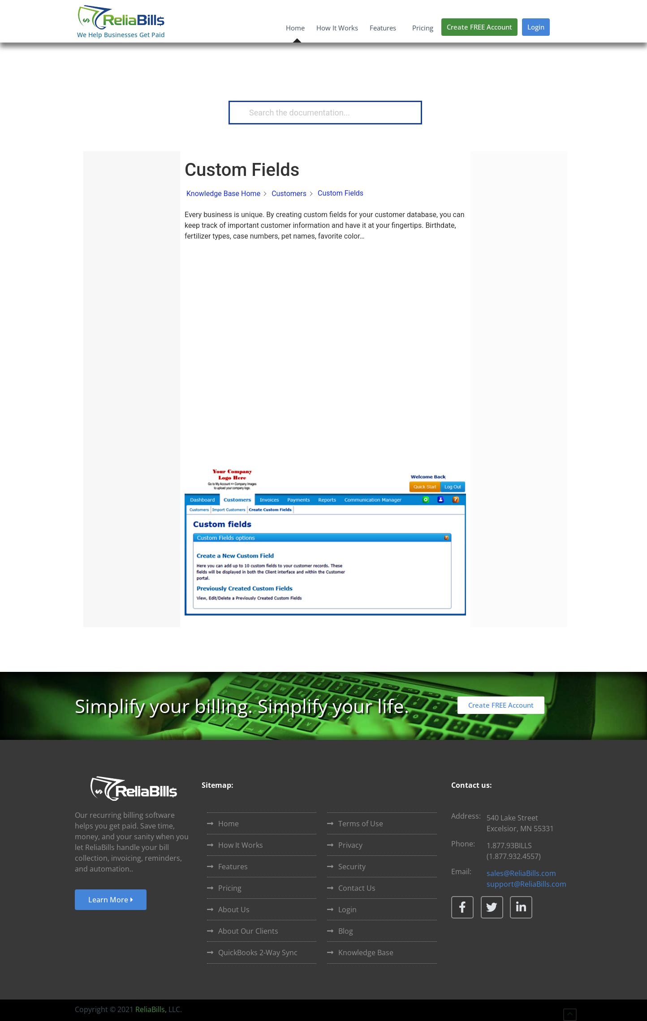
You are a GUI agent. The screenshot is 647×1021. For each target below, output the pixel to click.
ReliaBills (150, 1009)
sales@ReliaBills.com (521, 873)
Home (295, 27)
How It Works (337, 27)
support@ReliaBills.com (526, 884)
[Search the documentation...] (321, 112)
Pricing (422, 27)
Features (385, 27)
